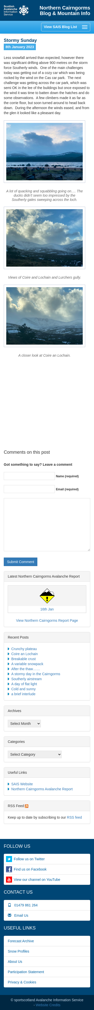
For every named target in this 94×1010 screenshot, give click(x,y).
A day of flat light (24, 684)
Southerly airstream (26, 679)
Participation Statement (26, 972)
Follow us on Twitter (29, 859)
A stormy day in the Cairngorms (35, 674)
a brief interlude (23, 694)
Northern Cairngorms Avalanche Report (42, 789)
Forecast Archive (21, 941)
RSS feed (74, 817)
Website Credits (48, 1005)
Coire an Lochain (24, 654)
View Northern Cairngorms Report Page (47, 620)
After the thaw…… (25, 669)
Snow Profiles (18, 951)
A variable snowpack (27, 664)
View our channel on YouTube (37, 880)
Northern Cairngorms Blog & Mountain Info (65, 10)
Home (16, 10)
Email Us (18, 915)
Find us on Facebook (30, 869)
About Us (15, 962)
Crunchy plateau (24, 649)
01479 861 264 (23, 905)
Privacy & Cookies (22, 982)
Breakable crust (23, 659)
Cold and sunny (23, 689)
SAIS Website (22, 784)
